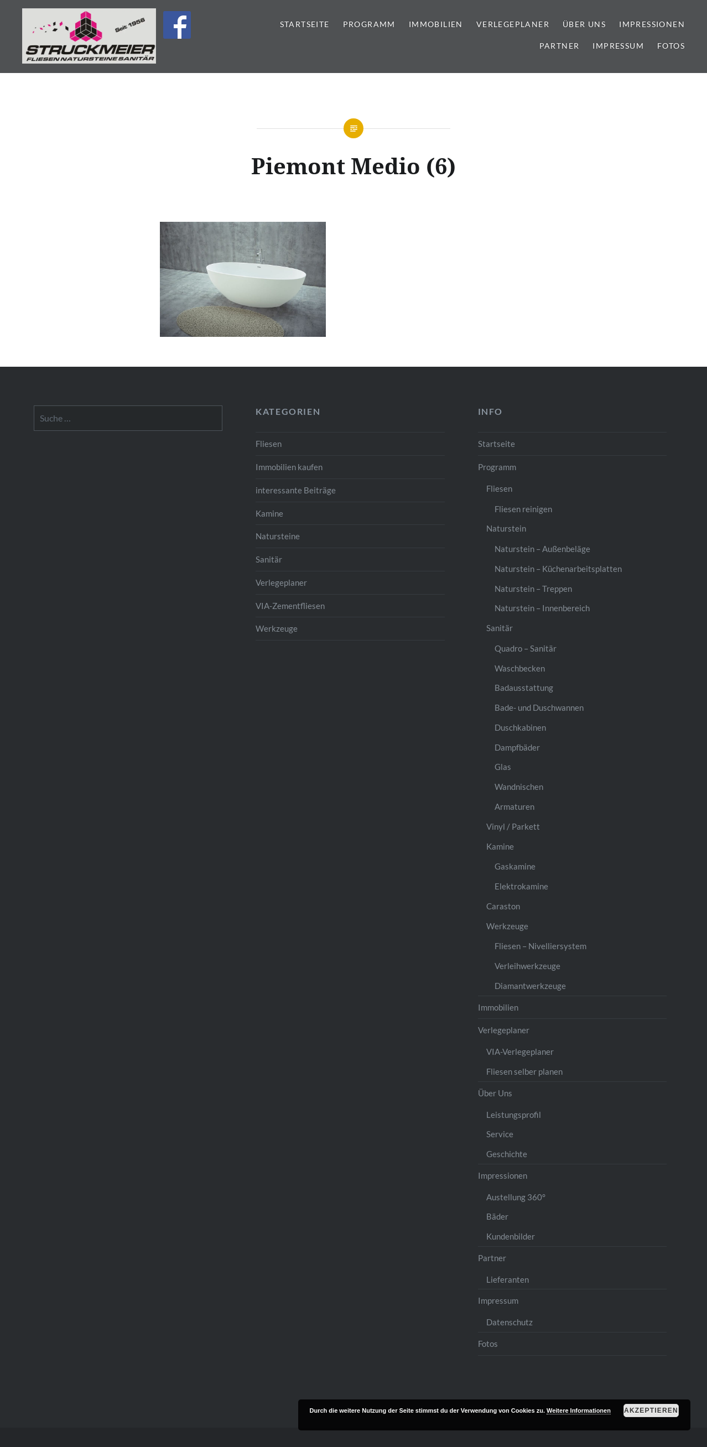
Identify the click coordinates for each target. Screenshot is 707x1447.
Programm (369, 24)
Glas (503, 767)
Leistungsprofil (513, 1115)
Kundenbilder (510, 1236)
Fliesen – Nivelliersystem (540, 946)
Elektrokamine (521, 886)
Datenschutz (509, 1322)
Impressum (618, 45)
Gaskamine (515, 866)
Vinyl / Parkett (513, 826)
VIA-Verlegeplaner (520, 1051)
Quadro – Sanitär (526, 648)
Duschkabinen (520, 727)
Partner (559, 45)
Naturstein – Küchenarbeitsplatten (558, 569)
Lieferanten (507, 1279)
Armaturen (514, 806)
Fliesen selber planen (524, 1071)
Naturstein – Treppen (533, 589)
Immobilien (436, 24)
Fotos (671, 45)
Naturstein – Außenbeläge (542, 549)
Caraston (503, 906)
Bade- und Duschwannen (539, 707)
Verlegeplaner (512, 24)
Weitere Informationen (579, 1410)
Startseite (305, 24)
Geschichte (506, 1154)
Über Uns (584, 24)
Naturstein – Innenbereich (542, 608)
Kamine (269, 513)
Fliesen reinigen (523, 509)
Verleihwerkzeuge (527, 966)
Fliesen (269, 444)
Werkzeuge (277, 628)
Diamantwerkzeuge (530, 986)
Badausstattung (524, 688)
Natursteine (278, 536)
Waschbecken (520, 668)
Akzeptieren (651, 1410)
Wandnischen (519, 787)
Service (499, 1134)
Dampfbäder (517, 747)
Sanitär (269, 559)
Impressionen (652, 24)
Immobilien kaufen (289, 467)
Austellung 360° (515, 1197)
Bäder (497, 1216)
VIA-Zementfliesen (290, 606)
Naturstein (506, 528)
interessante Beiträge (296, 490)
